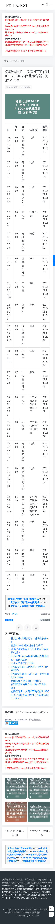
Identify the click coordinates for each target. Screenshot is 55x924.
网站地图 (36, 912)
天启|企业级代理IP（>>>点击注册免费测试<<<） (27, 42)
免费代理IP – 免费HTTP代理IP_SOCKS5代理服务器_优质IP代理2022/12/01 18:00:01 (30, 695)
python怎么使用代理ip (22, 663)
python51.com (32, 915)
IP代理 (14, 61)
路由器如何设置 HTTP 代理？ (26, 681)
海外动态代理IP (19, 882)
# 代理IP (9, 620)
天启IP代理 (30, 879)
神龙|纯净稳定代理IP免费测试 (23, 599)
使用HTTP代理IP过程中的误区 (27, 645)
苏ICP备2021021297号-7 (19, 912)
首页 (6, 61)
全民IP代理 (47, 882)
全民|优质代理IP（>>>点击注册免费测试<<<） (26, 51)
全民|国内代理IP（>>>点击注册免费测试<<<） (26, 768)
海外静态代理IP (34, 882)
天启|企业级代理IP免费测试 (24, 602)
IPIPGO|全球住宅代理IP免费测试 (27, 606)
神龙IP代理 (18, 879)
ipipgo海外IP (43, 879)
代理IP (20, 712)
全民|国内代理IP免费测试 (34, 861)
